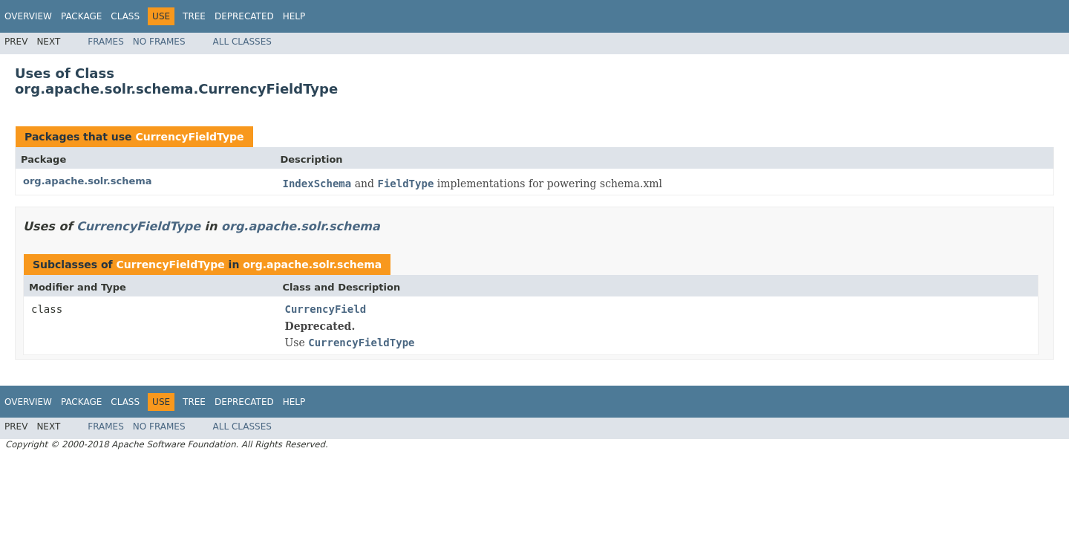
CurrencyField (326, 309)
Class (125, 16)
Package (81, 16)
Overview (28, 16)
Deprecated (244, 16)
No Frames (159, 41)
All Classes (242, 41)
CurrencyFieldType (189, 137)
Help (294, 16)
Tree (194, 16)
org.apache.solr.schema (87, 181)
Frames (106, 41)
